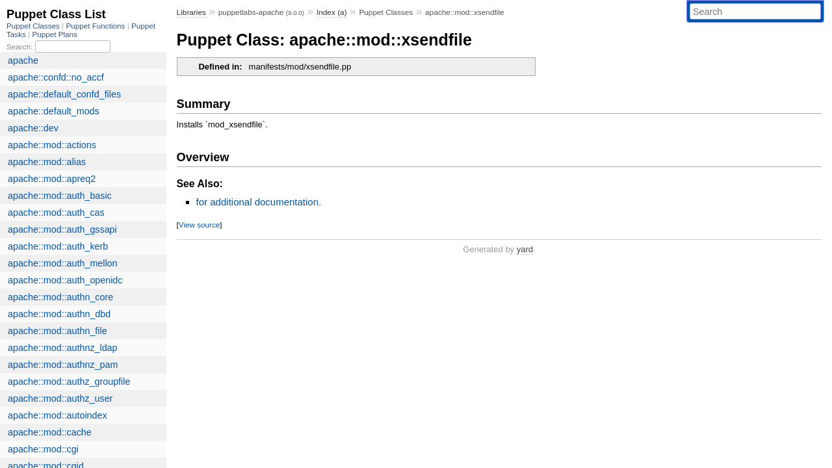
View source (199, 224)
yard (525, 249)
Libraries (191, 12)
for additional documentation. (259, 201)
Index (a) (332, 12)
